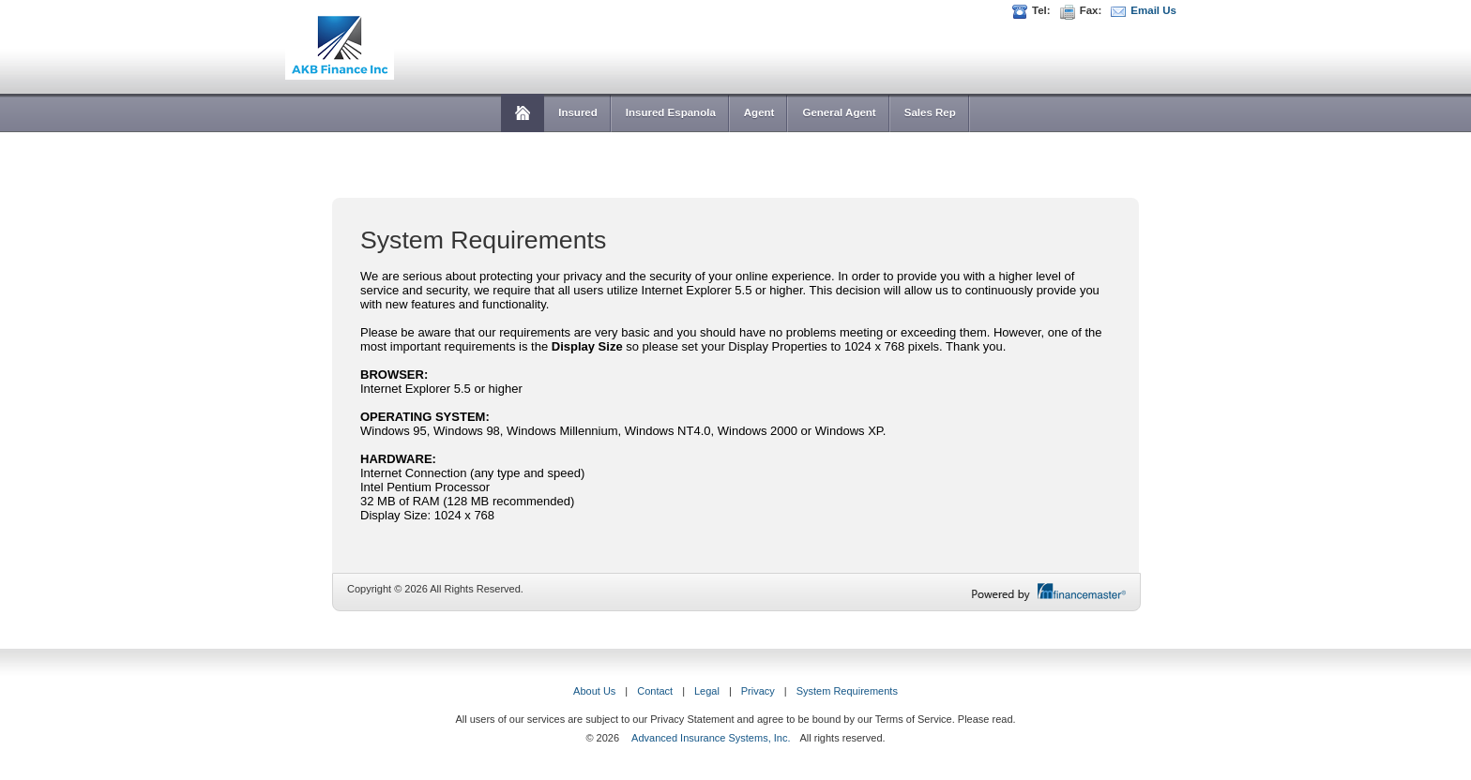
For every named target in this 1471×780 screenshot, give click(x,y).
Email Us (1153, 10)
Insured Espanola (671, 112)
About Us (594, 691)
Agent (759, 112)
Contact (655, 691)
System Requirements (847, 691)
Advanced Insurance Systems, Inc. (710, 737)
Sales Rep (930, 112)
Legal (707, 691)
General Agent (838, 112)
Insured (578, 112)
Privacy (758, 691)
